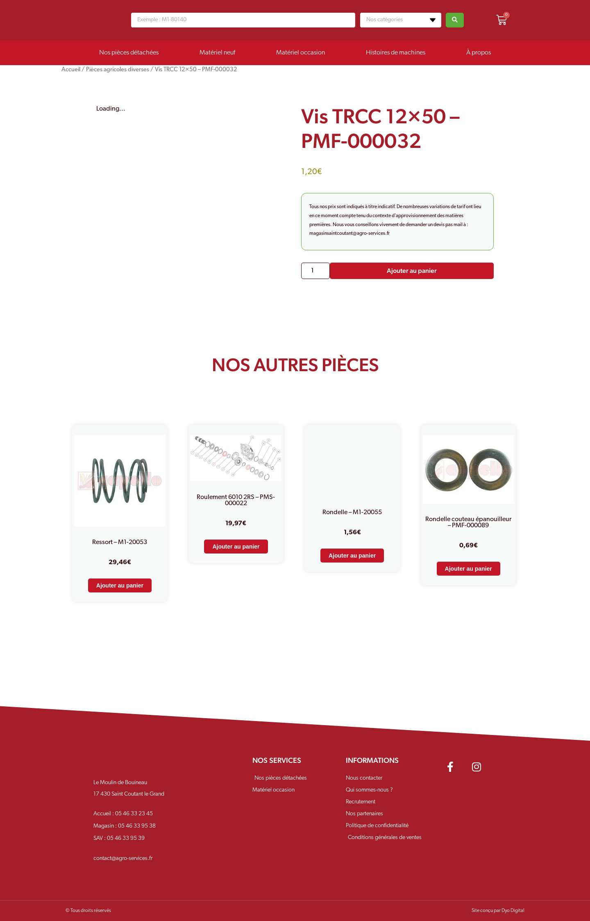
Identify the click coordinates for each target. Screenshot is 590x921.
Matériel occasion (300, 53)
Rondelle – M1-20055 (352, 512)
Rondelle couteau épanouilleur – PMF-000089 (468, 522)
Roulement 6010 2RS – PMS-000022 (236, 500)
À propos (478, 53)
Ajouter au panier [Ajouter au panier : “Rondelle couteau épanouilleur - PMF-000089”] (468, 568)
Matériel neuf (217, 53)
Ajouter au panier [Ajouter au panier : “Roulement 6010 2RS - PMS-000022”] (235, 546)
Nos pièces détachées (129, 53)
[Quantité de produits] (315, 271)
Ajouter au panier (412, 270)
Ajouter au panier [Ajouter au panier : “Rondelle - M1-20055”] (352, 555)
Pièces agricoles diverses (117, 70)
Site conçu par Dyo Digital (498, 910)
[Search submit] (455, 20)
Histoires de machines (395, 53)
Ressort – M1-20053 (119, 542)
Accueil (70, 70)
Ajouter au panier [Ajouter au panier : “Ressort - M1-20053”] (119, 585)
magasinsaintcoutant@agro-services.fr (349, 233)
